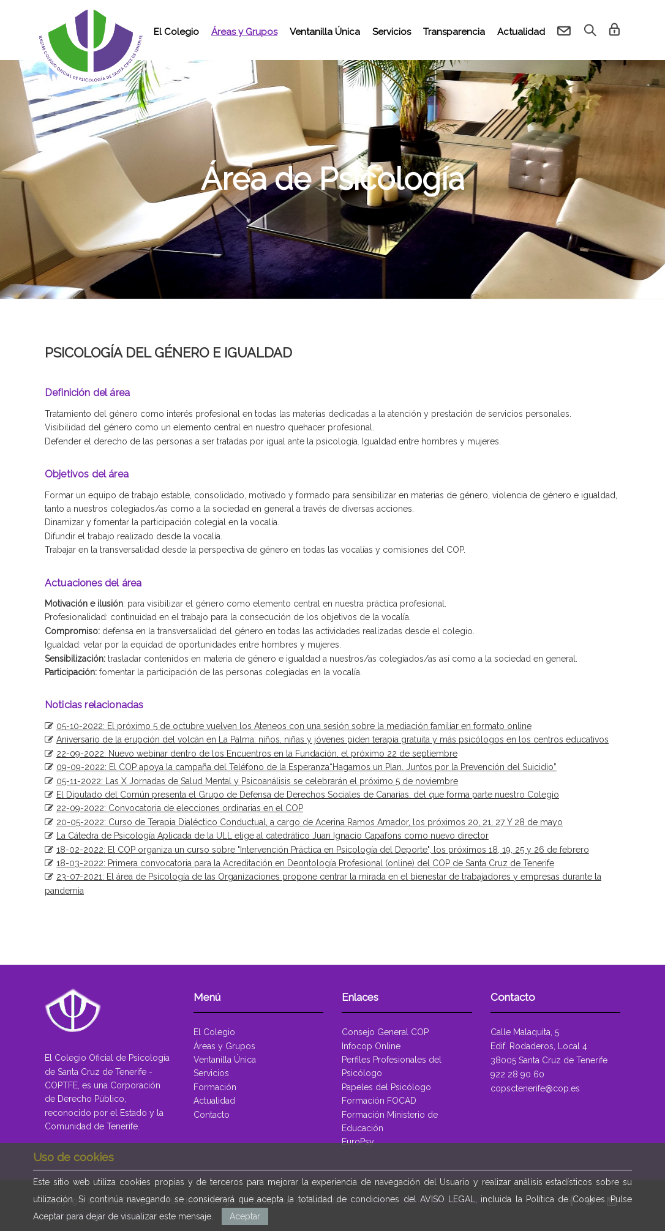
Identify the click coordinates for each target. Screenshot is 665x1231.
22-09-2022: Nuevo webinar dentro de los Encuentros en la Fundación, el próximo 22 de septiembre (256, 753)
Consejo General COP (385, 1032)
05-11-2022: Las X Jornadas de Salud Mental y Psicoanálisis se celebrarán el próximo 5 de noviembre (257, 781)
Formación (214, 1087)
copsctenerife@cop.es (535, 1088)
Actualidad (521, 31)
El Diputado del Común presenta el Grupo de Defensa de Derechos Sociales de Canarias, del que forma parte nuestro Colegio (307, 794)
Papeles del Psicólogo (386, 1087)
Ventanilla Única (325, 31)
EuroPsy (358, 1142)
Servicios (391, 31)
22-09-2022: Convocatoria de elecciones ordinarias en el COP (179, 808)
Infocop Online (371, 1046)
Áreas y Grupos (244, 31)
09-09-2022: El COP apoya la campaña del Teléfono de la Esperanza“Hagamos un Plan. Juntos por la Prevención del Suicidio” (306, 767)
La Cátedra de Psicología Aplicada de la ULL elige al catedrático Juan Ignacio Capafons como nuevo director (272, 835)
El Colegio (176, 31)
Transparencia (454, 31)
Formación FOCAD (379, 1101)
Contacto (211, 1115)
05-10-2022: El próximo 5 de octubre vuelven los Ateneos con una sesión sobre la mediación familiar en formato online (294, 726)
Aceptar (245, 1216)
